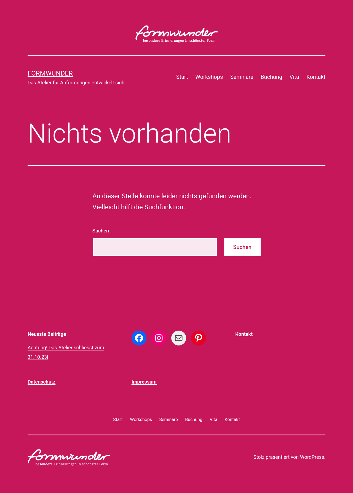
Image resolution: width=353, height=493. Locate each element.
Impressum (144, 382)
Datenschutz (41, 382)
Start (182, 77)
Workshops (209, 77)
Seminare (241, 77)
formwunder (50, 73)
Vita (294, 77)
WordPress (312, 457)
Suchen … (103, 231)
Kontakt (315, 77)
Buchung (271, 77)
